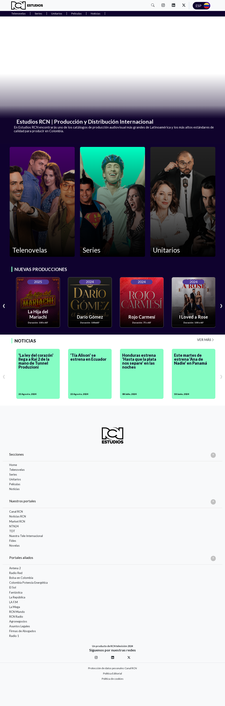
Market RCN (17, 521)
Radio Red (15, 573)
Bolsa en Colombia (21, 577)
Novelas (14, 545)
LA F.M (13, 602)
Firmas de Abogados (22, 631)
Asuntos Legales (19, 626)
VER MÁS (205, 340)
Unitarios (56, 13)
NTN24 (14, 526)
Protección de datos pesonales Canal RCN (112, 668)
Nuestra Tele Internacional (26, 536)
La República (17, 597)
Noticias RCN (17, 516)
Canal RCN (16, 511)
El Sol (12, 587)
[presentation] (4, 305)
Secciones (16, 454)
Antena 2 (15, 568)
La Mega (14, 607)
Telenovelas (18, 13)
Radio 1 (14, 636)
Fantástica (15, 592)
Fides (12, 540)
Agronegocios (18, 621)
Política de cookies (112, 678)
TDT (12, 531)
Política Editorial (112, 673)
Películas (76, 13)
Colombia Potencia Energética (28, 582)
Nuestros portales (22, 501)
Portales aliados (21, 558)
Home (13, 465)
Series (38, 13)
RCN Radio (16, 616)
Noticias (95, 13)
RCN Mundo (17, 611)
